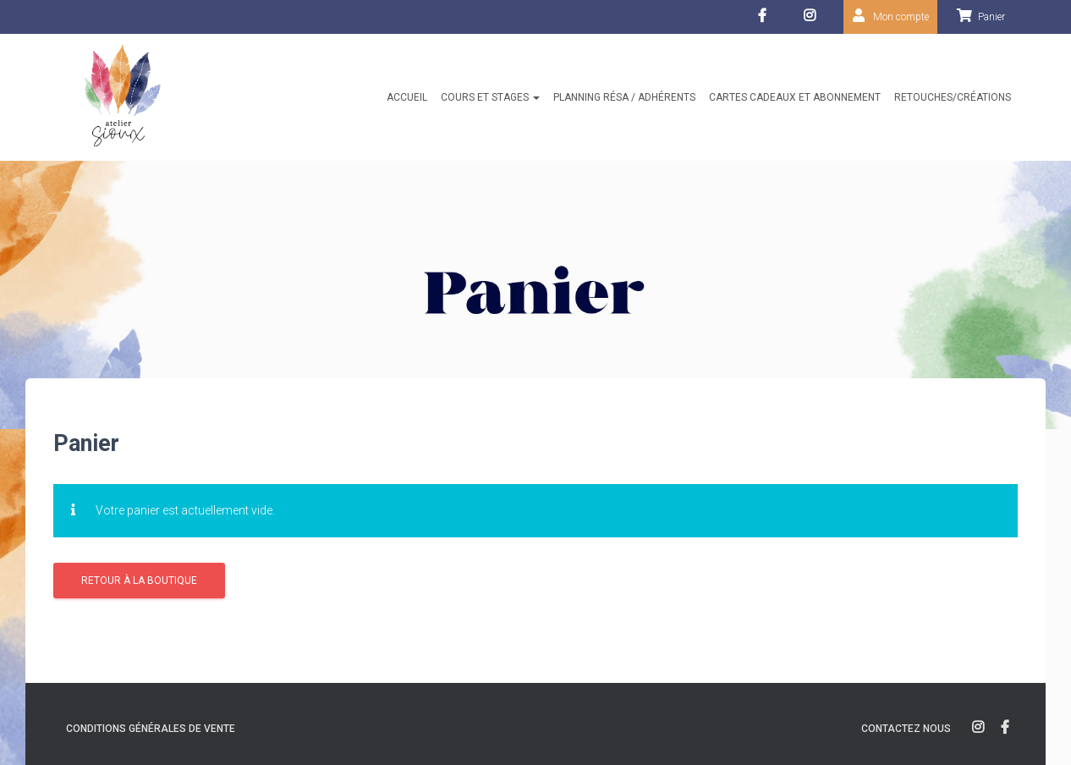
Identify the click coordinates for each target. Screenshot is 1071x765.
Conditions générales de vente (150, 729)
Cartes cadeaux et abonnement (795, 97)
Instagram (813, 20)
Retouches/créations (952, 97)
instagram (978, 727)
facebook (764, 20)
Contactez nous (906, 729)
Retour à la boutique (139, 580)
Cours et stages (490, 97)
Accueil (407, 97)
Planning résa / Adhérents (624, 97)
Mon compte (901, 17)
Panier (991, 17)
